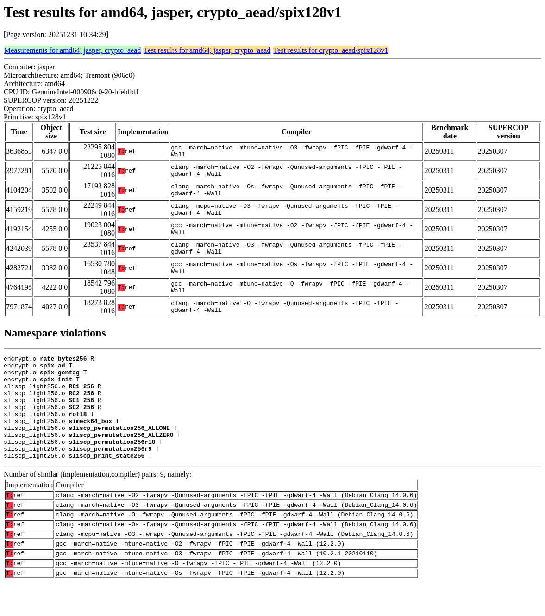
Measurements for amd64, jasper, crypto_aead (72, 50)
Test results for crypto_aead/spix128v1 (330, 50)
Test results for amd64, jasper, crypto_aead (207, 50)
